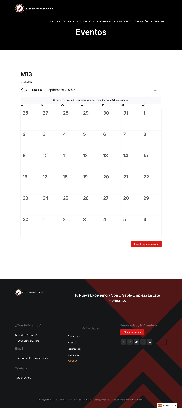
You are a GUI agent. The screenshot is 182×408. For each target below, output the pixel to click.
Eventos (24, 82)
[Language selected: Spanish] (167, 405)
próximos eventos (118, 100)
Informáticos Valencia (134, 399)
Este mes (37, 89)
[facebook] (123, 342)
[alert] (91, 100)
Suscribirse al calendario (146, 244)
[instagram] (130, 342)
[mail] (143, 342)
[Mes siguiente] (26, 90)
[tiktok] (136, 342)
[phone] (149, 342)
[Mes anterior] (22, 90)
